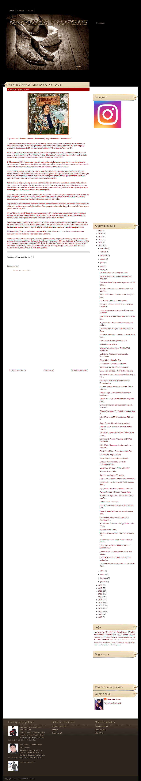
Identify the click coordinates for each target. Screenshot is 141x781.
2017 (100, 591)
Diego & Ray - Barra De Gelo (110, 360)
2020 (100, 245)
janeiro (103, 582)
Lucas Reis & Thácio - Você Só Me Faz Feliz (116, 371)
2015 (100, 597)
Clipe (112, 640)
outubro (103, 252)
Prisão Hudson (129, 635)
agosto (103, 259)
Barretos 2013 (99, 637)
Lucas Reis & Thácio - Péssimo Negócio (114, 468)
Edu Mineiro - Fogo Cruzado (110, 455)
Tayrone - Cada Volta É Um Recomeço (114, 367)
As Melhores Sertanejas (26, 779)
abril (102, 571)
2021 (100, 242)
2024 (100, 234)
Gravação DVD (119, 640)
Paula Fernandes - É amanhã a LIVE (113, 301)
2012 (100, 606)
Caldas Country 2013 (112, 642)
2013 (100, 603)
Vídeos (30, 11)
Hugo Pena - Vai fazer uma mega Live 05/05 (116, 488)
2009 (100, 614)
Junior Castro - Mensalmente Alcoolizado (115, 423)
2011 (100, 608)
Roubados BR (57, 733)
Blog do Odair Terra (59, 726)
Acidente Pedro (126, 632)
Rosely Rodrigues (113, 645)
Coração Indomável (118, 637)
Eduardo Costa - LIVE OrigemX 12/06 (114, 273)
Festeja (96, 645)
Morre (128, 637)
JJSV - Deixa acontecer (108, 344)
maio (102, 270)
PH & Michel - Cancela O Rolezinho (113, 364)
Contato (20, 11)
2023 (100, 237)
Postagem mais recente (17, 370)
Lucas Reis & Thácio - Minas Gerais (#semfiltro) (117, 479)
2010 (100, 611)
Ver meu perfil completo (113, 703)
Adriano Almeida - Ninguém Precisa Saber (115, 492)
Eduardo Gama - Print (108, 472)
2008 (100, 617)
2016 (100, 594)
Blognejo (55, 730)
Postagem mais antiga (79, 370)
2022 (100, 240)
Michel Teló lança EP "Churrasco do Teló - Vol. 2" (35, 84)
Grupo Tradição (100, 730)
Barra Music (102, 642)
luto (120, 645)
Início (11, 11)
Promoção (105, 645)
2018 (100, 588)
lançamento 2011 (114, 635)
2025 (100, 231)
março (102, 574)
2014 (100, 600)
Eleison (107, 637)
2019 (100, 585)
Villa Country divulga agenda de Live (113, 341)
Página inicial (49, 370)
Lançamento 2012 (104, 632)
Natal (99, 645)
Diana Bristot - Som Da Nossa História (114, 458)
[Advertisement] (27, 349)
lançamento (99, 635)
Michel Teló (99, 733)
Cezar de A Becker (114, 699)
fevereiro (103, 578)
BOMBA (96, 642)
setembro (104, 255)
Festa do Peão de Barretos (127, 642)
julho (102, 263)
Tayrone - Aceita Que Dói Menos (112, 475)
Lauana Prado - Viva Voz (109, 502)
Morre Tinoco (130, 640)
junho (102, 266)
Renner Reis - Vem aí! (28, 762)
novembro (104, 248)
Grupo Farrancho (101, 726)
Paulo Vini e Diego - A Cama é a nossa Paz (116, 451)
